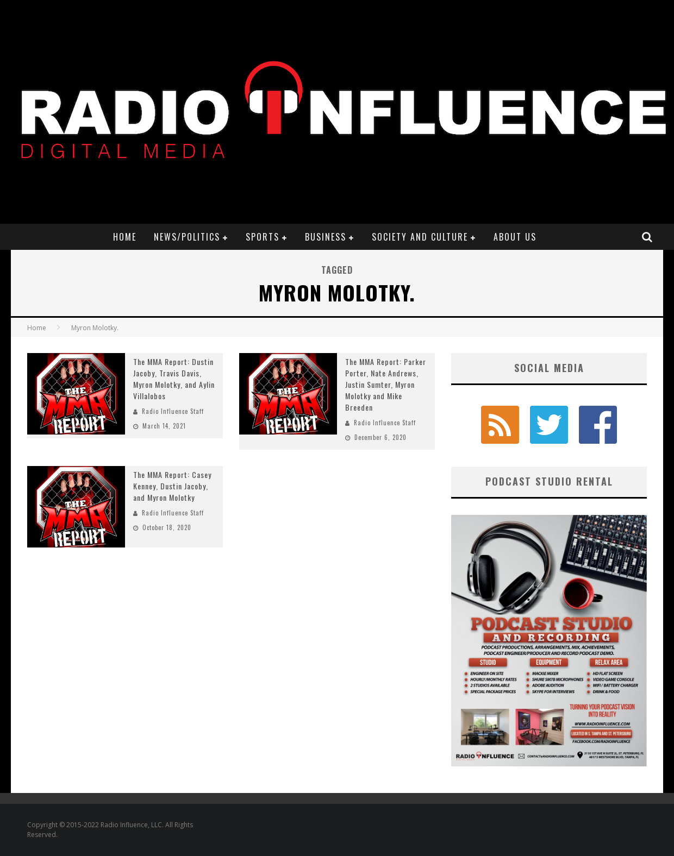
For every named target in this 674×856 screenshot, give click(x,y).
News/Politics (187, 236)
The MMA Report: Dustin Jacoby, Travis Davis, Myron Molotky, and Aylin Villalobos (174, 378)
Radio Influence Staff (173, 411)
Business (325, 236)
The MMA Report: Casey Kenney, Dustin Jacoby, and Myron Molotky (172, 486)
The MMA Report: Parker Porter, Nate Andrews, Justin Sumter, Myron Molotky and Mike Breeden (385, 384)
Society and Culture (420, 236)
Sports (262, 236)
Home (124, 236)
